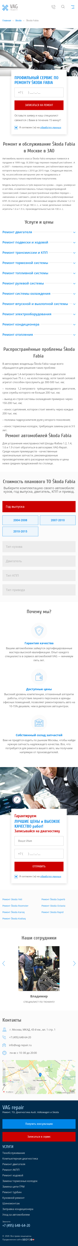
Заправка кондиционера (17, 1209)
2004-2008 (20, 520)
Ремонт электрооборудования (26, 314)
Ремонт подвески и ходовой (25, 242)
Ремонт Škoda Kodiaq (14, 918)
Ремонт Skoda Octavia (53, 905)
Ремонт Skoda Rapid (52, 912)
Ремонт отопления (17, 335)
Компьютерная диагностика (20, 1158)
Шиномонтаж (11, 1203)
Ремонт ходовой (12, 1175)
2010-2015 (20, 531)
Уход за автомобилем (16, 1214)
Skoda (18, 20)
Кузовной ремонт (13, 1198)
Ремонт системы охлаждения (26, 294)
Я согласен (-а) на (37, 127)
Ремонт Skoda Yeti (12, 899)
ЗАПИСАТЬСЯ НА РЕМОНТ (39, 105)
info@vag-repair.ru (20, 1045)
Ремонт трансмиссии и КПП (25, 253)
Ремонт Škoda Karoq (13, 912)
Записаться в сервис (39, 1136)
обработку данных (50, 127)
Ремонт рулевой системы (23, 283)
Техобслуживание (13, 1153)
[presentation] (3, 963)
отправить (39, 866)
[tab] (39, 506)
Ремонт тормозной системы (25, 263)
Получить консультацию (39, 1124)
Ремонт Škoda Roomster (15, 905)
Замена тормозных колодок (19, 1181)
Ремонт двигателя (17, 232)
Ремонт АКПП (11, 1170)
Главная (6, 20)
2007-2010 (58, 520)
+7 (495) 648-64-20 (20, 1037)
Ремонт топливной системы (25, 273)
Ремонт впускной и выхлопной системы (35, 304)
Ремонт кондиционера (20, 324)
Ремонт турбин (12, 1192)
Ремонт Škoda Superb (53, 899)
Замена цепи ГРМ (13, 1186)
